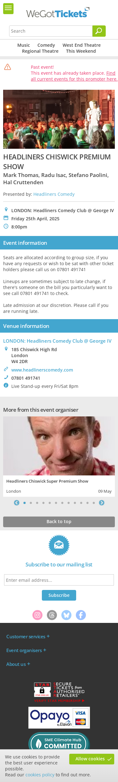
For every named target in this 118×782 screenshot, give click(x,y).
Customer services (25, 636)
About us (15, 664)
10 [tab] (81, 503)
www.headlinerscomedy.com (42, 370)
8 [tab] (68, 503)
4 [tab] (43, 503)
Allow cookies (90, 759)
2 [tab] (30, 503)
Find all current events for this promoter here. (74, 76)
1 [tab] (24, 503)
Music (23, 45)
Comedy (46, 45)
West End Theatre (82, 45)
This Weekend (81, 51)
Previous (17, 503)
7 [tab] (62, 503)
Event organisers (24, 650)
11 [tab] (87, 503)
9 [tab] (74, 503)
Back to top (59, 521)
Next (101, 503)
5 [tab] (49, 503)
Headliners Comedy (54, 194)
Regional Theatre (40, 51)
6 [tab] (56, 503)
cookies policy (39, 775)
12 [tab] (93, 503)
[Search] (99, 31)
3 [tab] (37, 503)
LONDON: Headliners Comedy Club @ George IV (57, 341)
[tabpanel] (59, 456)
